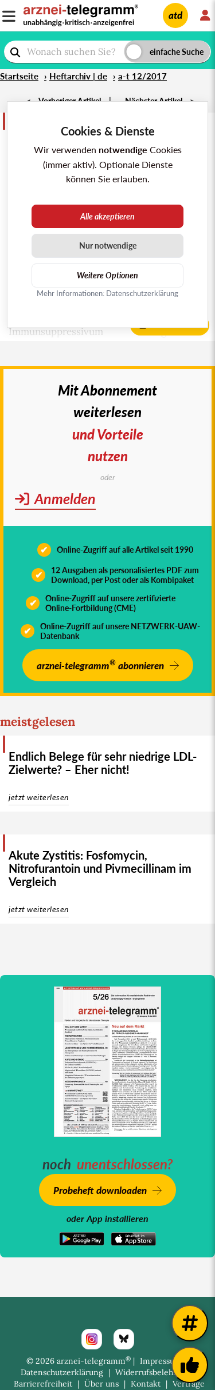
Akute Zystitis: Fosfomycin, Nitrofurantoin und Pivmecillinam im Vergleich (100, 868)
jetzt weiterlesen (39, 797)
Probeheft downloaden (100, 1190)
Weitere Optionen (107, 275)
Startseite (19, 76)
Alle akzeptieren (107, 216)
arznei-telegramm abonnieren (100, 664)
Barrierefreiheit (43, 1384)
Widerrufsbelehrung (153, 1372)
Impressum (161, 1361)
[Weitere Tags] (189, 1323)
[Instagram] (91, 1339)
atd (175, 15)
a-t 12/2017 (142, 76)
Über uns (101, 1384)
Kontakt (146, 1384)
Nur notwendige (107, 245)
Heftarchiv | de (78, 76)
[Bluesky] (124, 1339)
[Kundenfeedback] (189, 1365)
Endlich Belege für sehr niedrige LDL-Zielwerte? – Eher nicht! (103, 762)
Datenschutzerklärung (62, 1372)
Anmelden (55, 498)
